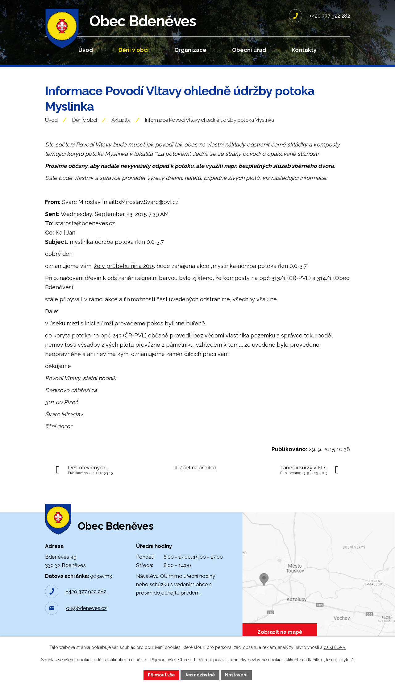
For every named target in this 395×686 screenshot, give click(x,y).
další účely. (335, 647)
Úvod (85, 50)
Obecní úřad (249, 50)
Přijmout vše (161, 674)
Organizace (190, 50)
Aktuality (121, 121)
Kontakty (304, 50)
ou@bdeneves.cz (86, 611)
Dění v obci (133, 50)
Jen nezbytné (200, 674)
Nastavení (236, 674)
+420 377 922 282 (86, 594)
